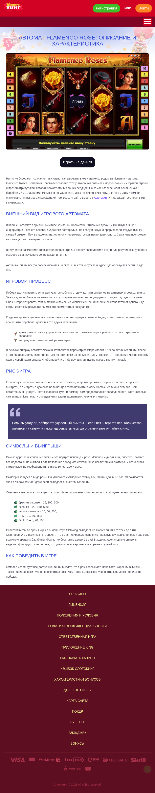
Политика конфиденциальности (77, 626)
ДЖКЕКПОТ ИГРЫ (77, 690)
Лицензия (78, 604)
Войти (144, 8)
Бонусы (77, 743)
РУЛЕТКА (77, 722)
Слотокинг (101, 197)
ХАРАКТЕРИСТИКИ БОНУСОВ (77, 679)
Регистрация (106, 8)
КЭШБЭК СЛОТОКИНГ (77, 669)
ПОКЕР (77, 711)
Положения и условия (77, 615)
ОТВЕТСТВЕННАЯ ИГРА (77, 636)
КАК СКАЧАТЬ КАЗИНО (77, 658)
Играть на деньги (77, 162)
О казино (77, 594)
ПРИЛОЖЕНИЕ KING (78, 647)
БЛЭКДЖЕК (77, 733)
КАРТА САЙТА (77, 701)
